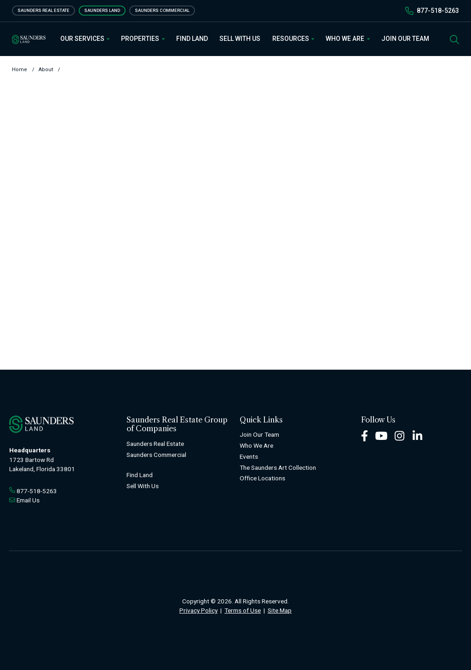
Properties (143, 38)
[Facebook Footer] (364, 435)
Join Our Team (405, 38)
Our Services (85, 38)
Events (249, 456)
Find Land (192, 38)
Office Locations (262, 478)
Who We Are (348, 38)
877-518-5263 (438, 10)
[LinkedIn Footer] (418, 435)
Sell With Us (239, 38)
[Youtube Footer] (381, 435)
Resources (293, 38)
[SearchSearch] (454, 38)
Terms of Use (242, 610)
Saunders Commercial (162, 10)
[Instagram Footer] (400, 435)
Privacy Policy (198, 610)
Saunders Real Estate (43, 10)
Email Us (28, 500)
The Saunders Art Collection (278, 467)
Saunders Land (102, 10)
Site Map (280, 610)
